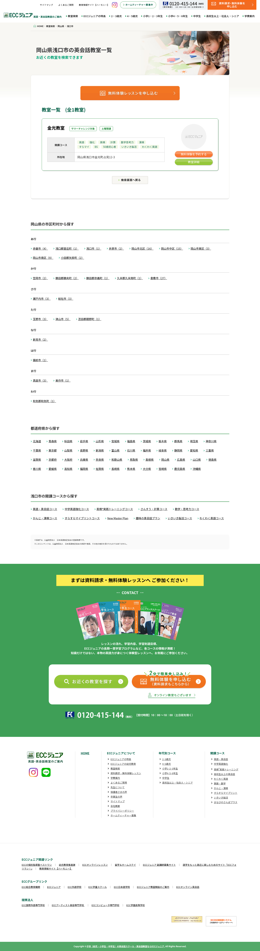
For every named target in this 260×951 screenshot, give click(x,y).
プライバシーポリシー (122, 810)
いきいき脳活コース (180, 518)
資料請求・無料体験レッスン (125, 773)
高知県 (68, 469)
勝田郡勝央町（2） (67, 278)
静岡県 (178, 450)
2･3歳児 (166, 759)
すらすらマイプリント (225, 793)
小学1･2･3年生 (170, 768)
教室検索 (73, 16)
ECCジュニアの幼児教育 (123, 764)
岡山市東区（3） (201, 248)
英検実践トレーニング (226, 769)
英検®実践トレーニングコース (115, 509)
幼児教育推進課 (67, 864)
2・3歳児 (116, 16)
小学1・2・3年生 (153, 16)
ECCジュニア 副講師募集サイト (159, 864)
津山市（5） (62, 319)
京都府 (53, 459)
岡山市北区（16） (142, 248)
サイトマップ (46, 4)
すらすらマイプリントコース (82, 518)
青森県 (53, 441)
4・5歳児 (132, 16)
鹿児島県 (179, 469)
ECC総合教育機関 (31, 887)
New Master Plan (117, 518)
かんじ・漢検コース (45, 518)
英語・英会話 (221, 759)
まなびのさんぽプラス (225, 802)
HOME (85, 753)
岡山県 (165, 459)
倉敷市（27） (158, 278)
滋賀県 (37, 459)
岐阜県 (163, 450)
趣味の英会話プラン (148, 518)
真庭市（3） (40, 380)
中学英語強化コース (77, 509)
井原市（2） (116, 248)
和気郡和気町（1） (44, 401)
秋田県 (68, 441)
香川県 (37, 469)
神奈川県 (211, 441)
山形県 (100, 441)
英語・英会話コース (45, 509)
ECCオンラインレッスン (95, 864)
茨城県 (147, 441)
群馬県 (178, 441)
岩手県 (84, 441)
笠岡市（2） (40, 278)
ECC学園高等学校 (135, 905)
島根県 (150, 459)
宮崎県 (163, 469)
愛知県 (194, 450)
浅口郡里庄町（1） (67, 248)
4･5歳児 (166, 764)
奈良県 (100, 459)
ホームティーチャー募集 (123, 815)
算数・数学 (220, 783)
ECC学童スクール (97, 887)
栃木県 (163, 441)
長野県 (84, 450)
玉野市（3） (40, 319)
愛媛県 (53, 469)
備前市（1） (40, 360)
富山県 (115, 450)
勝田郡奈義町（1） (97, 278)
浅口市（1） (93, 248)
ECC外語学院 (74, 887)
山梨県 (68, 450)
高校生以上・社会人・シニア (222, 16)
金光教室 (56, 128)
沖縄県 (197, 469)
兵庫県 (84, 459)
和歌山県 (116, 459)
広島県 (181, 459)
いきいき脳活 (221, 797)
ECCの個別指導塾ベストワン (37, 864)
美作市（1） (62, 380)
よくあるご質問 (65, 4)
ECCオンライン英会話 (187, 887)
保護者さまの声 (118, 792)
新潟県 (100, 450)
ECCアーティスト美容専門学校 (68, 905)
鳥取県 (134, 459)
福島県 (131, 441)
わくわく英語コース (212, 518)
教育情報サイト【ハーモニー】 (94, 4)
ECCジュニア (54, 887)
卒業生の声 (116, 796)
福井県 (147, 450)
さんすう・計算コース (153, 509)
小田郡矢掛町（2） (72, 258)
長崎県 (115, 469)
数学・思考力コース (187, 509)
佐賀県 (100, 469)
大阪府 (68, 459)
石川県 (131, 450)
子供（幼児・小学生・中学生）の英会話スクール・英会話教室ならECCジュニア (125, 946)
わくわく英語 (221, 778)
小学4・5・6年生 (178, 16)
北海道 (37, 441)
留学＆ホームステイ (125, 864)
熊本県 (131, 469)
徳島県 (212, 459)
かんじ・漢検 (221, 788)
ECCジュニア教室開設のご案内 (153, 887)
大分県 (147, 469)
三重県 (210, 450)
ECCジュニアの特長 (94, 16)
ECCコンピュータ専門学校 (105, 905)
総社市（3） (65, 298)
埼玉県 (194, 441)
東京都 (53, 450)
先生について (117, 787)
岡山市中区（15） (172, 248)
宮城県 (115, 441)
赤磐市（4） (40, 248)
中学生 (197, 16)
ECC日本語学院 (122, 887)
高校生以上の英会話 (224, 774)
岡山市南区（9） (43, 258)
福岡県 (84, 469)
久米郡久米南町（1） (130, 278)
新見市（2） (40, 339)
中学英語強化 (221, 764)
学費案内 (249, 16)
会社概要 (115, 806)
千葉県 (37, 450)
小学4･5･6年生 (170, 773)
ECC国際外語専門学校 (33, 905)
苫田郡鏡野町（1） (89, 319)
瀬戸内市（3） (42, 298)
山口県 (197, 459)
